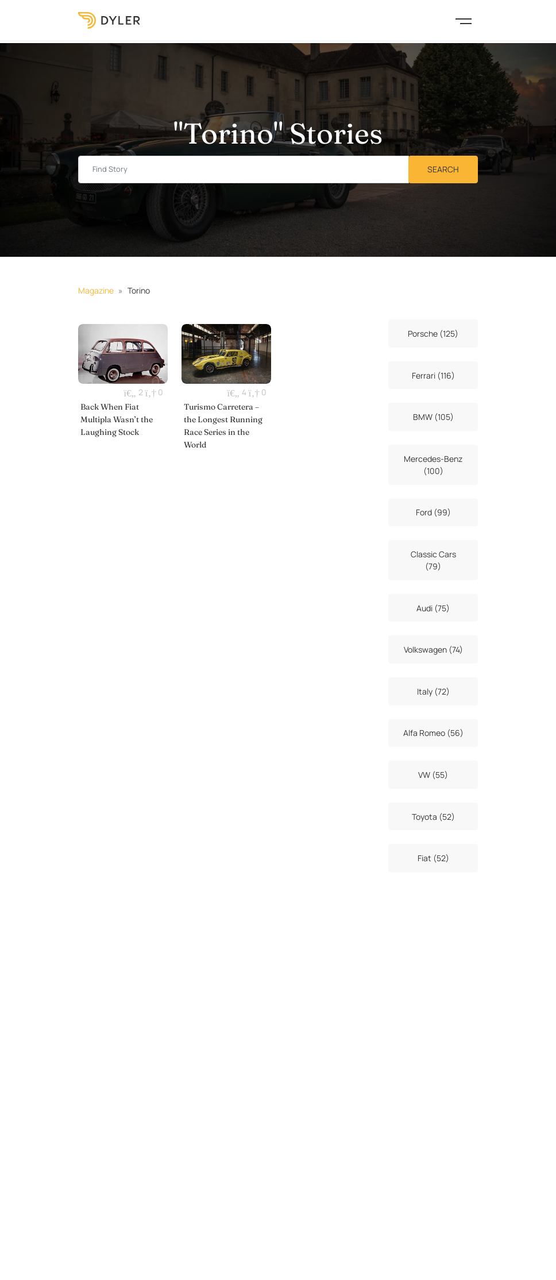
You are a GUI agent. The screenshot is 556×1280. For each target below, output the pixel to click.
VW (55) (433, 774)
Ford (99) (433, 512)
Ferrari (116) (433, 375)
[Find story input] (243, 170)
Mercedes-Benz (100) (433, 464)
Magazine (96, 290)
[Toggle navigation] (463, 20)
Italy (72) (433, 691)
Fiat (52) (433, 858)
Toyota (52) (433, 816)
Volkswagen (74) (433, 649)
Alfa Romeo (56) (433, 732)
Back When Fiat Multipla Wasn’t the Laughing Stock (116, 419)
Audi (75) (433, 608)
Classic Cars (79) (433, 560)
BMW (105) (433, 416)
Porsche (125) (433, 333)
